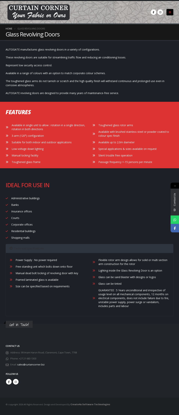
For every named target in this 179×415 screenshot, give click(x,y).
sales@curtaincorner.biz (31, 364)
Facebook (9, 382)
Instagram (16, 382)
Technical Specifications (27, 248)
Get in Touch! (19, 324)
